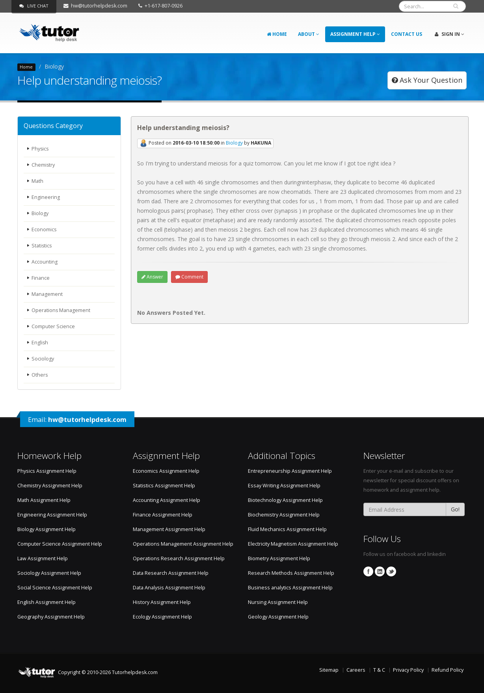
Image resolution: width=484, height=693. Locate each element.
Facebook (368, 571)
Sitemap (329, 670)
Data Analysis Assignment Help (169, 587)
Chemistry (43, 165)
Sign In (449, 34)
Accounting (45, 261)
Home (277, 34)
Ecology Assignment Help (162, 616)
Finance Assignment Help (162, 514)
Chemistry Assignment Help (49, 485)
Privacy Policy (408, 670)
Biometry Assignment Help (279, 558)
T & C (379, 670)
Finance (41, 278)
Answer (152, 276)
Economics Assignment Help (166, 471)
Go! (455, 509)
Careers (355, 670)
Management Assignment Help (169, 529)
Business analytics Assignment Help (290, 587)
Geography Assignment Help (51, 616)
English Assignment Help (46, 602)
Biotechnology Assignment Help (285, 500)
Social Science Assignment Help (54, 587)
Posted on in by (205, 143)
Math (37, 181)
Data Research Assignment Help (170, 573)
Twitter (391, 571)
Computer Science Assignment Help (59, 544)
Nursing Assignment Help (278, 602)
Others (40, 375)
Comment (189, 276)
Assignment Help (355, 34)
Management (47, 294)
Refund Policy (448, 670)
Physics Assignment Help (46, 471)
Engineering (46, 197)
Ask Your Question (427, 80)
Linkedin (380, 571)
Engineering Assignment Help (52, 514)
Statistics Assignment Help (164, 485)
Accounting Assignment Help (166, 500)
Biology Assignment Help (46, 529)
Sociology (43, 358)
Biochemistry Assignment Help (284, 514)
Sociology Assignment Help (49, 573)
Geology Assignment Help (278, 616)
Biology (40, 213)
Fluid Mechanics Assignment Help (287, 529)
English (40, 342)
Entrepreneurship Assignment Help (290, 471)
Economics (44, 229)
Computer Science (53, 326)
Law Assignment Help (42, 558)
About (308, 34)
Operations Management (61, 310)
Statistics (42, 245)
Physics (40, 148)
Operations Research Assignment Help (179, 558)
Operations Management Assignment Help (183, 544)
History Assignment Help (162, 602)
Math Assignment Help (44, 500)
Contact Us (406, 34)
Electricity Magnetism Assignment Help (293, 544)
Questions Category (53, 125)
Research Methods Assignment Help (291, 573)
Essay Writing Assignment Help (284, 485)
